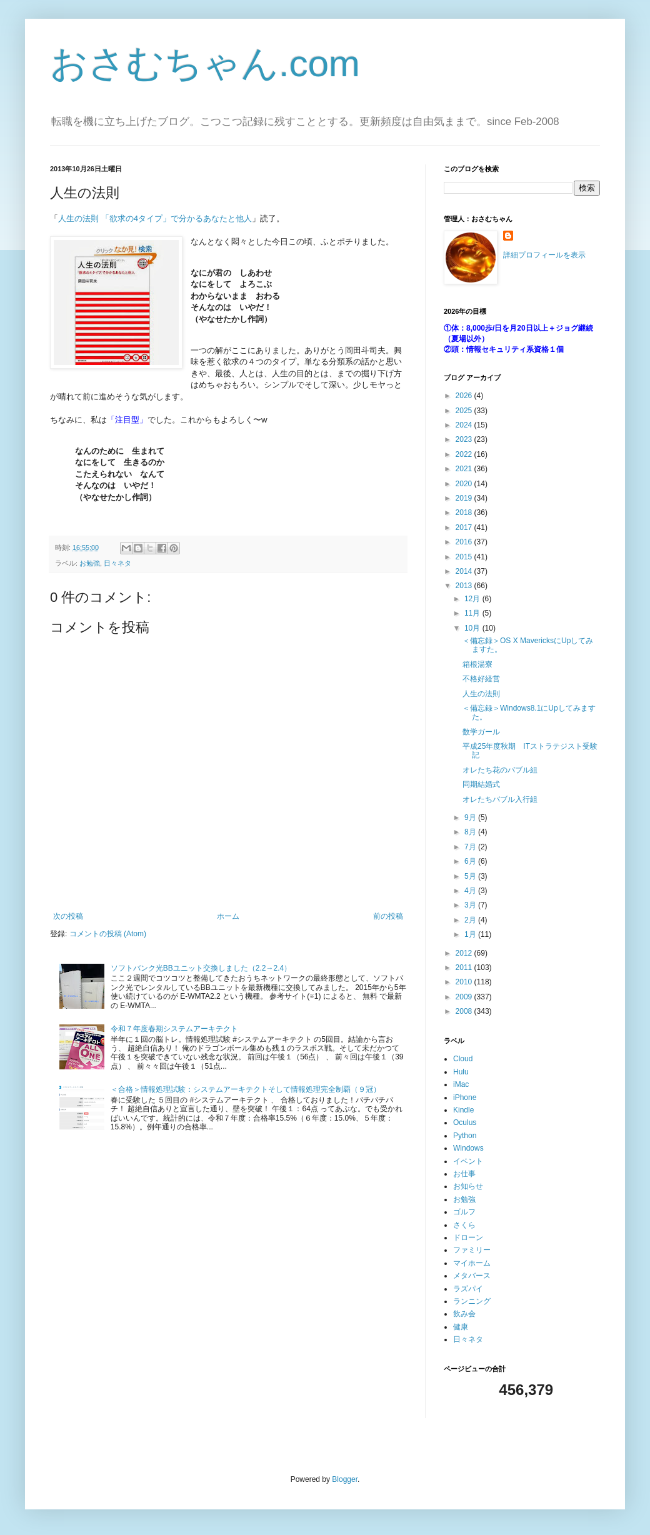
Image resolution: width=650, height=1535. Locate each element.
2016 (465, 542)
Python (464, 1135)
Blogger (345, 1479)
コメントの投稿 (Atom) (107, 933)
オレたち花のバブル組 (500, 770)
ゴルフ (464, 1212)
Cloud (462, 1058)
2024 (465, 425)
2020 (465, 483)
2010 (465, 982)
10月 (473, 628)
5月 (471, 876)
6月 (471, 861)
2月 (471, 920)
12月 (473, 598)
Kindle (463, 1110)
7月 (471, 846)
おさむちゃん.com (205, 63)
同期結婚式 (481, 784)
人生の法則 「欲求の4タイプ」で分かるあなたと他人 (155, 218)
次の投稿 (68, 916)
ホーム (228, 916)
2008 (465, 1011)
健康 (460, 1326)
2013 (465, 585)
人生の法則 (481, 693)
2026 (465, 395)
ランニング (472, 1301)
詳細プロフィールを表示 (544, 255)
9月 (471, 817)
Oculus (464, 1122)
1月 (471, 934)
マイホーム (472, 1263)
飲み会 (464, 1313)
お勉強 (89, 563)
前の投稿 (388, 916)
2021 (465, 468)
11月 (473, 613)
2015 (465, 556)
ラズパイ (468, 1288)
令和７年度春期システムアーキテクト (174, 1028)
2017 (465, 527)
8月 (471, 832)
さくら (464, 1225)
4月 (471, 890)
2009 (465, 996)
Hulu (461, 1072)
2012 (465, 953)
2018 (465, 512)
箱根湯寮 (477, 664)
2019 (465, 498)
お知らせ (468, 1186)
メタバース (472, 1275)
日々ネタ (117, 563)
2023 (465, 439)
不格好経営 (481, 678)
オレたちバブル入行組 (500, 799)
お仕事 (464, 1173)
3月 (471, 905)
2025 (465, 410)
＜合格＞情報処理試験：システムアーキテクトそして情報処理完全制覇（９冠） (246, 1089)
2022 (465, 454)
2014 (465, 571)
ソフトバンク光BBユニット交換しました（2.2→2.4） (201, 968)
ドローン (468, 1237)
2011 (465, 967)
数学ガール (481, 732)
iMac (461, 1084)
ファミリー (472, 1250)
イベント (468, 1161)
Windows (468, 1148)
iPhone (464, 1097)
